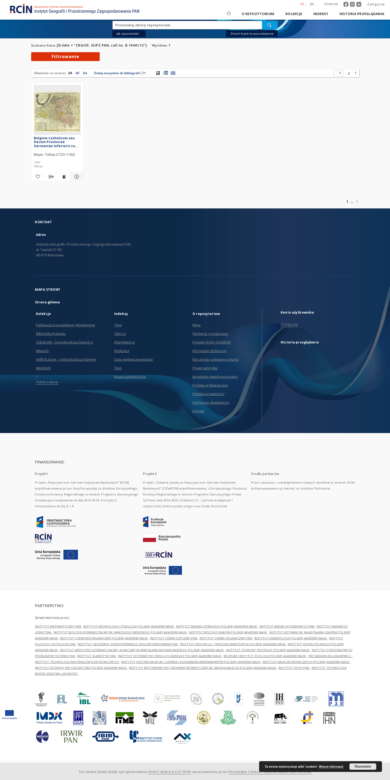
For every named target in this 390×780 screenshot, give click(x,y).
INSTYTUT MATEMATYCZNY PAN (58, 626)
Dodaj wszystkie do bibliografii (120, 73)
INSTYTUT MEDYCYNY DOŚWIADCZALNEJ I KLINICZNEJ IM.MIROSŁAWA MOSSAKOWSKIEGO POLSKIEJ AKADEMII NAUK (142, 650)
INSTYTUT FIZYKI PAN (294, 668)
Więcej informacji (331, 766)
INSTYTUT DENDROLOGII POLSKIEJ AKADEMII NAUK (290, 638)
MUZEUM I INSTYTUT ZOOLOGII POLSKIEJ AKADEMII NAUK (265, 656)
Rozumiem (363, 766)
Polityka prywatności (208, 394)
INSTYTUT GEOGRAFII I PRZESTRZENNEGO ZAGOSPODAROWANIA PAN (128, 644)
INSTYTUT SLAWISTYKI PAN (96, 656)
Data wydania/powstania (133, 359)
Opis (117, 368)
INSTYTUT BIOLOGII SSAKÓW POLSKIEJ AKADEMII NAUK (228, 632)
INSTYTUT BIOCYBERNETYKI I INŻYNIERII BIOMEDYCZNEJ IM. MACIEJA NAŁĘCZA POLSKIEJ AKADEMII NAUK (203, 668)
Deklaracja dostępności (210, 402)
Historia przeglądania (361, 14)
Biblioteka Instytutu (51, 333)
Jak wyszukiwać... (129, 33)
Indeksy (320, 14)
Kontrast (331, 4)
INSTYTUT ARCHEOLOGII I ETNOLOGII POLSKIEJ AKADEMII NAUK (128, 626)
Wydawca (121, 351)
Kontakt (198, 411)
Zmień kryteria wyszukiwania (251, 33)
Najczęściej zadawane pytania (215, 359)
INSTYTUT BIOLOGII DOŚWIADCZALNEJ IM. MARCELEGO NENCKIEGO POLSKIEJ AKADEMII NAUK (120, 632)
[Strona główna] (228, 14)
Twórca (120, 333)
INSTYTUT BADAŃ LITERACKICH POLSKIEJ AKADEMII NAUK (217, 626)
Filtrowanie (65, 56)
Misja (196, 325)
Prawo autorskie (205, 368)
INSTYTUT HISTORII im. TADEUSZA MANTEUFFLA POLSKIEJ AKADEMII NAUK (233, 644)
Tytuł (118, 325)
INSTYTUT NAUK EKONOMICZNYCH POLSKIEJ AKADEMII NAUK (306, 662)
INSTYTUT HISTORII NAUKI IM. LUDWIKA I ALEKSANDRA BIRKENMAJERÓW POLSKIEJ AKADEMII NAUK (191, 662)
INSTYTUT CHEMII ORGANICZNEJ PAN (226, 638)
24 (70, 73)
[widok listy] (173, 73)
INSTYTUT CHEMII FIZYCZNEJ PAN (174, 638)
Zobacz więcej (47, 382)
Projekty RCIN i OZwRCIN (211, 342)
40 (77, 73)
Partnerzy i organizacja (210, 333)
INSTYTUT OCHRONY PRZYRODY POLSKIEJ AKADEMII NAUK (268, 650)
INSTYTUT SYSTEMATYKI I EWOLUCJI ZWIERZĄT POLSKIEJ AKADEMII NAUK (170, 656)
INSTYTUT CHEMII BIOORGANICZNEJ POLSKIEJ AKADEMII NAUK (104, 638)
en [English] (312, 4)
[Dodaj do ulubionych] (37, 176)
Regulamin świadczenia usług (214, 376)
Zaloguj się (376, 4)
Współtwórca (124, 342)
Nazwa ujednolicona (130, 376)
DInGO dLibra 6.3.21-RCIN (169, 772)
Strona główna (47, 302)
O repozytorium (258, 14)
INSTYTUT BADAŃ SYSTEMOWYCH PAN (287, 626)
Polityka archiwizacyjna (210, 385)
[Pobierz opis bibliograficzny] (50, 176)
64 (85, 73)
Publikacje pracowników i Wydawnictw (65, 325)
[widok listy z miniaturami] (165, 73)
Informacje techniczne (209, 351)
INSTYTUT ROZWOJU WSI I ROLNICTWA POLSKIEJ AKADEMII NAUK (81, 668)
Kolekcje (293, 14)
